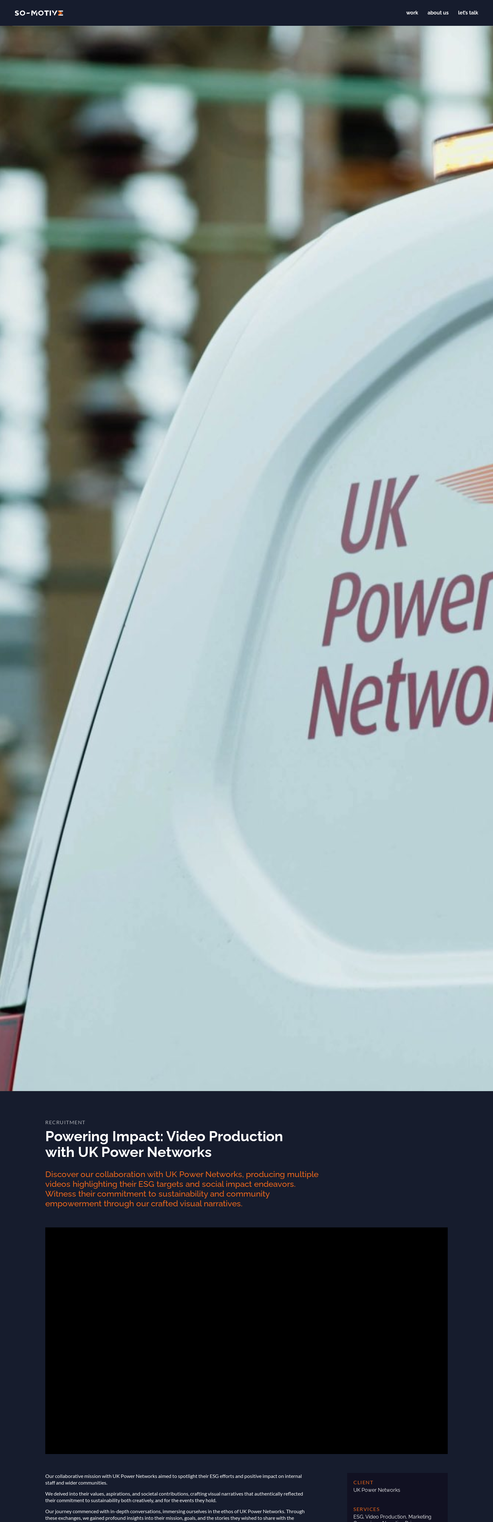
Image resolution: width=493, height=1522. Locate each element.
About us (438, 13)
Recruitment (65, 1122)
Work (412, 13)
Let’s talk (468, 13)
